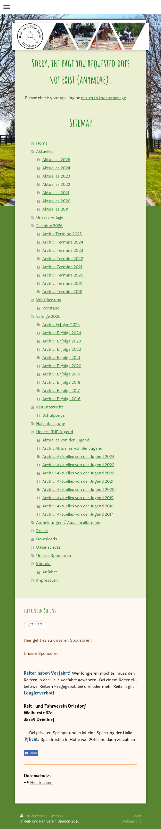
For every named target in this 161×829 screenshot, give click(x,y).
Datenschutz (48, 547)
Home (41, 143)
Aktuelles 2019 (55, 209)
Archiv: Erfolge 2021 (61, 357)
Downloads (46, 539)
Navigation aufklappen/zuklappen (80, 6)
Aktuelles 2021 (55, 192)
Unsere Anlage (49, 217)
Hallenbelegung (50, 423)
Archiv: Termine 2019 (62, 283)
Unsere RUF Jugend (54, 432)
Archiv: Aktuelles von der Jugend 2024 (78, 456)
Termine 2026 (49, 225)
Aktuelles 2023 (56, 176)
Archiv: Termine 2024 (62, 242)
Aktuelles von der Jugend (65, 440)
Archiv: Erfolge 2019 (61, 374)
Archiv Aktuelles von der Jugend (72, 448)
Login (136, 816)
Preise (42, 530)
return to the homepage (103, 98)
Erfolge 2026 (48, 316)
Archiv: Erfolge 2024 (61, 333)
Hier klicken (41, 782)
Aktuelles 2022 (56, 184)
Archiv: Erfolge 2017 (61, 390)
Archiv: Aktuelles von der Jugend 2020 (78, 489)
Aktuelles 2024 (56, 168)
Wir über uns (48, 300)
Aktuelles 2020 (56, 201)
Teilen (31, 753)
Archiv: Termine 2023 (62, 250)
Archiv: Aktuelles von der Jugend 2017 (77, 514)
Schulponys (53, 415)
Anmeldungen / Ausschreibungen (68, 522)
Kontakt (43, 563)
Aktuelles (44, 151)
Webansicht (131, 821)
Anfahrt (49, 572)
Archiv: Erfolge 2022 (61, 349)
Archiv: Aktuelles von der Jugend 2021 (78, 481)
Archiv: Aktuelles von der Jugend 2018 (78, 506)
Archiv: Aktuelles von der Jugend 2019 (78, 498)
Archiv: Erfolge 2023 (61, 341)
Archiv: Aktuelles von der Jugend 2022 (78, 473)
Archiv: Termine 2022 (62, 258)
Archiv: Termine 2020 (62, 275)
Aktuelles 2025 (56, 159)
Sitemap (56, 816)
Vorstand (51, 308)
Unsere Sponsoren (53, 555)
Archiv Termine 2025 (62, 234)
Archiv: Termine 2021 (62, 267)
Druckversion (33, 816)
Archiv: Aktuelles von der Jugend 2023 (78, 465)
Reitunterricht (49, 407)
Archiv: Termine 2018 (62, 291)
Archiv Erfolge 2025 (61, 324)
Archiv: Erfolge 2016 (61, 399)
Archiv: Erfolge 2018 (61, 382)
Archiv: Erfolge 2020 (61, 366)
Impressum (47, 580)
